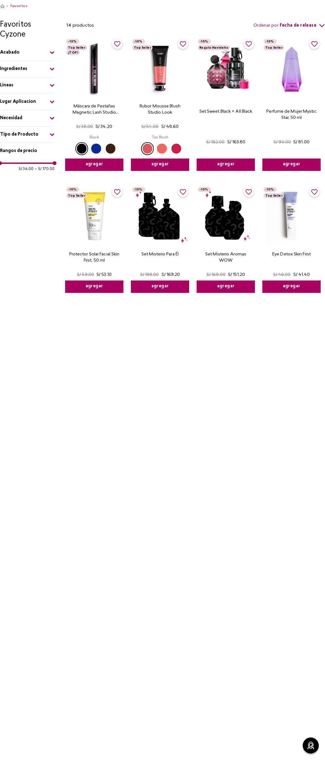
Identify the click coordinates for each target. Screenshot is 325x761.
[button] (27, 53)
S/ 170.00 (45, 169)
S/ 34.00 (26, 169)
